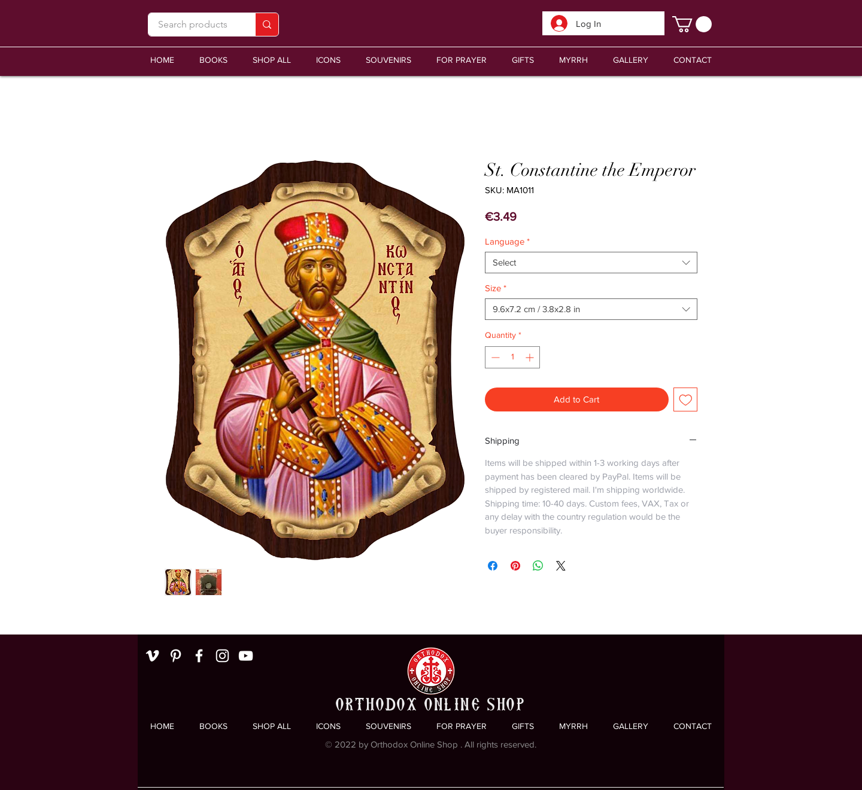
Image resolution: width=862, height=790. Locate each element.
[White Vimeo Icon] (152, 655)
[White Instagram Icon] (222, 655)
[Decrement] (494, 357)
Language (507, 241)
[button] (388, 60)
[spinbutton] (512, 357)
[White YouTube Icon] (245, 655)
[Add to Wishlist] (685, 400)
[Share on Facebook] (492, 566)
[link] (692, 24)
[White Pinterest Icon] (175, 655)
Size (495, 288)
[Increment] (530, 357)
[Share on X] (561, 566)
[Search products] (193, 24)
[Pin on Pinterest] (515, 566)
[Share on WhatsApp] (538, 566)
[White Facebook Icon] (199, 655)
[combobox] (591, 262)
